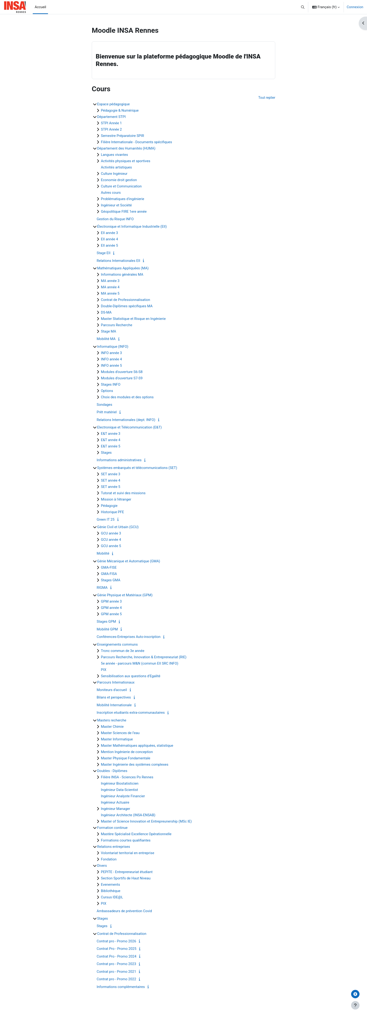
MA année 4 (110, 287)
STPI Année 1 (111, 123)
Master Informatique (117, 739)
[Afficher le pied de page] (355, 1005)
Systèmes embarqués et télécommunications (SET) (137, 468)
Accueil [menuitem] (40, 7)
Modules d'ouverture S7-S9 (122, 378)
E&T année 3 (110, 434)
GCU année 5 (111, 546)
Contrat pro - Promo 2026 (116, 941)
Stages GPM (106, 622)
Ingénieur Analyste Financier (123, 796)
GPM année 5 (111, 614)
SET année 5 (110, 487)
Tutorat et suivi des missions (123, 493)
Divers (102, 866)
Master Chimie (112, 727)
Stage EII (103, 253)
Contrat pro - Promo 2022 (116, 979)
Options (107, 391)
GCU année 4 (111, 540)
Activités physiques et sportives (125, 161)
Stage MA (108, 331)
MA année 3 (110, 281)
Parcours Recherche (116, 325)
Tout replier (266, 98)
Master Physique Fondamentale (125, 758)
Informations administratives (119, 460)
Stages (106, 453)
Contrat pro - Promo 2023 (116, 964)
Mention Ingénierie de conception (127, 752)
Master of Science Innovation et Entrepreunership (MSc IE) (146, 821)
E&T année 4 (110, 440)
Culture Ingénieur (114, 174)
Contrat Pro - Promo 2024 (116, 957)
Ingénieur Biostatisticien (120, 784)
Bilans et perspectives (114, 697)
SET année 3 (110, 474)
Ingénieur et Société (116, 205)
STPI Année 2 (111, 130)
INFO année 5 (111, 366)
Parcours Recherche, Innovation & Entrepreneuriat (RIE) (143, 657)
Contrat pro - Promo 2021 (116, 972)
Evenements (110, 885)
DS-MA (106, 313)
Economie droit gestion (119, 180)
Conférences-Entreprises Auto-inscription (129, 637)
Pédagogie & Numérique (120, 111)
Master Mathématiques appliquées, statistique (137, 746)
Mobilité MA (106, 339)
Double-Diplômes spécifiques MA (127, 306)
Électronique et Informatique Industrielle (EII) (132, 227)
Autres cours (111, 193)
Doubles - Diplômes (112, 771)
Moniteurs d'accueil (112, 690)
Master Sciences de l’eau (120, 733)
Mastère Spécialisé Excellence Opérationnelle (136, 834)
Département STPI (111, 117)
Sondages (104, 405)
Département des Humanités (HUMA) (126, 148)
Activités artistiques (116, 167)
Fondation (109, 859)
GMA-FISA (109, 574)
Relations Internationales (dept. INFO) (126, 420)
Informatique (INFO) (112, 347)
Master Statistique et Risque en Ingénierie (133, 319)
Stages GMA (110, 580)
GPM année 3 (111, 602)
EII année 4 (109, 239)
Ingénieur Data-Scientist (119, 790)
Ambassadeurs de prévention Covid (124, 911)
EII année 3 (109, 233)
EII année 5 (109, 246)
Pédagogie (109, 506)
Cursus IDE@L (112, 897)
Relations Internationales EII (118, 261)
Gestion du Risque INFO (115, 219)
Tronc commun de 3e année (122, 651)
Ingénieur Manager (115, 809)
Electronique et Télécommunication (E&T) (129, 427)
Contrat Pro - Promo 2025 (116, 949)
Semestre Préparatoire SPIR (122, 136)
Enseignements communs (117, 645)
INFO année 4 (111, 359)
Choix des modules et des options (127, 397)
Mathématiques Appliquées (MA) (123, 268)
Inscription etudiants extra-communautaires (131, 713)
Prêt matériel (107, 412)
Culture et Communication (121, 186)
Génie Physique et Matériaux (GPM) (125, 595)
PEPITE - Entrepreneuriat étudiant (127, 872)
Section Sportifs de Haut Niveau (125, 878)
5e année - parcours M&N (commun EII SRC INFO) (139, 664)
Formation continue (112, 828)
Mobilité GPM (107, 629)
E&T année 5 (110, 446)
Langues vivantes (114, 155)
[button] (303, 7)
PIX (103, 670)
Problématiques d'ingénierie (122, 199)
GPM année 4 (111, 608)
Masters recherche (111, 720)
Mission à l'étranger (116, 500)
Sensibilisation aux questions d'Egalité (130, 676)
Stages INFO (110, 385)
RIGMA (102, 588)
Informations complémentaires (121, 987)
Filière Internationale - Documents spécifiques (136, 142)
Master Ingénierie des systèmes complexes (134, 765)
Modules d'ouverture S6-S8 (122, 372)
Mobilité (103, 554)
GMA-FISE (109, 568)
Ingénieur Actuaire (115, 803)
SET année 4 (110, 481)
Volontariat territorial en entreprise (127, 853)
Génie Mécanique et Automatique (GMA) (128, 561)
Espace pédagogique (113, 104)
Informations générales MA (122, 275)
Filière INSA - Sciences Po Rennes (127, 777)
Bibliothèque (110, 891)
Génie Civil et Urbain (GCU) (118, 527)
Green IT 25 (105, 520)
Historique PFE (112, 512)
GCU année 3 (111, 533)
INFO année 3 (111, 353)
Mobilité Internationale (114, 705)
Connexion (355, 7)
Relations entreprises (113, 847)
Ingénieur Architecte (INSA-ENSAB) (128, 815)
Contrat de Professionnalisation (125, 300)
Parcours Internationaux (116, 682)
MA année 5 (110, 294)
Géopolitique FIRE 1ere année (124, 212)
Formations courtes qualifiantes (125, 840)
